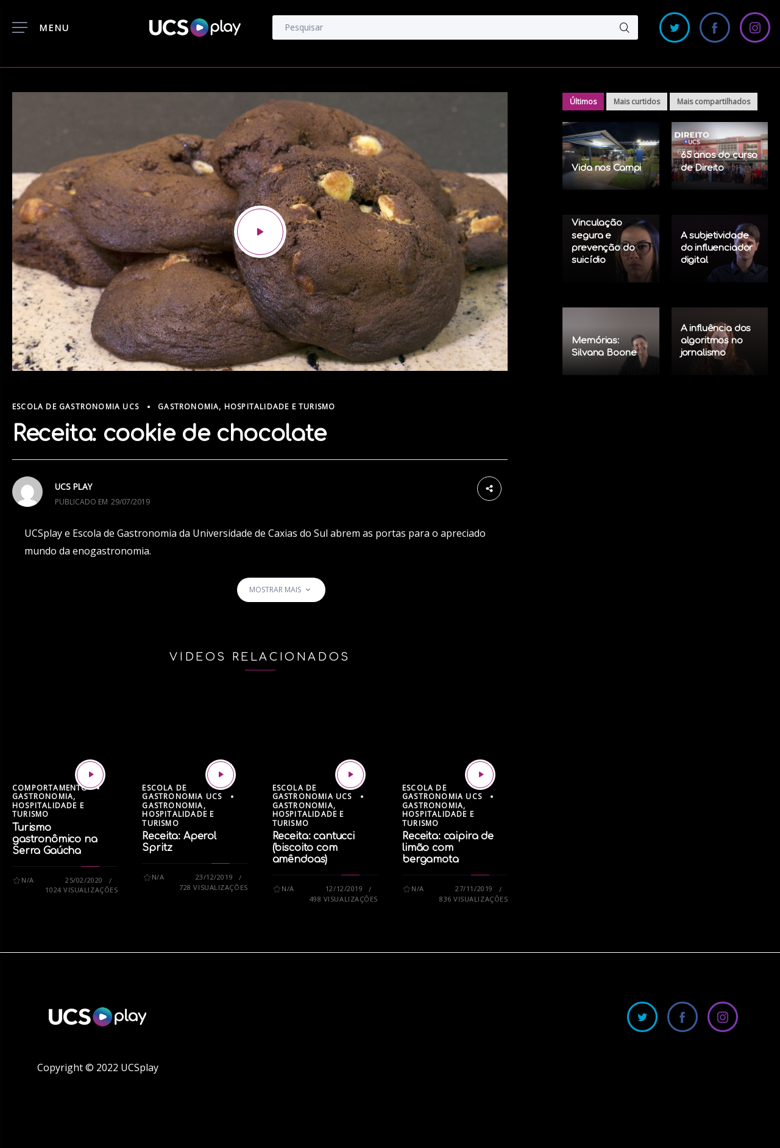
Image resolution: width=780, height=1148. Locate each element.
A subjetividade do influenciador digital (717, 248)
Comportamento (50, 788)
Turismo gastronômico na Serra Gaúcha (55, 839)
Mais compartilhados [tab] (713, 101)
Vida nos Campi (606, 168)
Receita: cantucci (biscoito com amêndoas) (313, 848)
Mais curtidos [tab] (637, 101)
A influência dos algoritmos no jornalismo (716, 341)
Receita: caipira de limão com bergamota (448, 848)
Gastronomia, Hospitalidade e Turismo (246, 406)
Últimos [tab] (583, 101)
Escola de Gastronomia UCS (75, 406)
